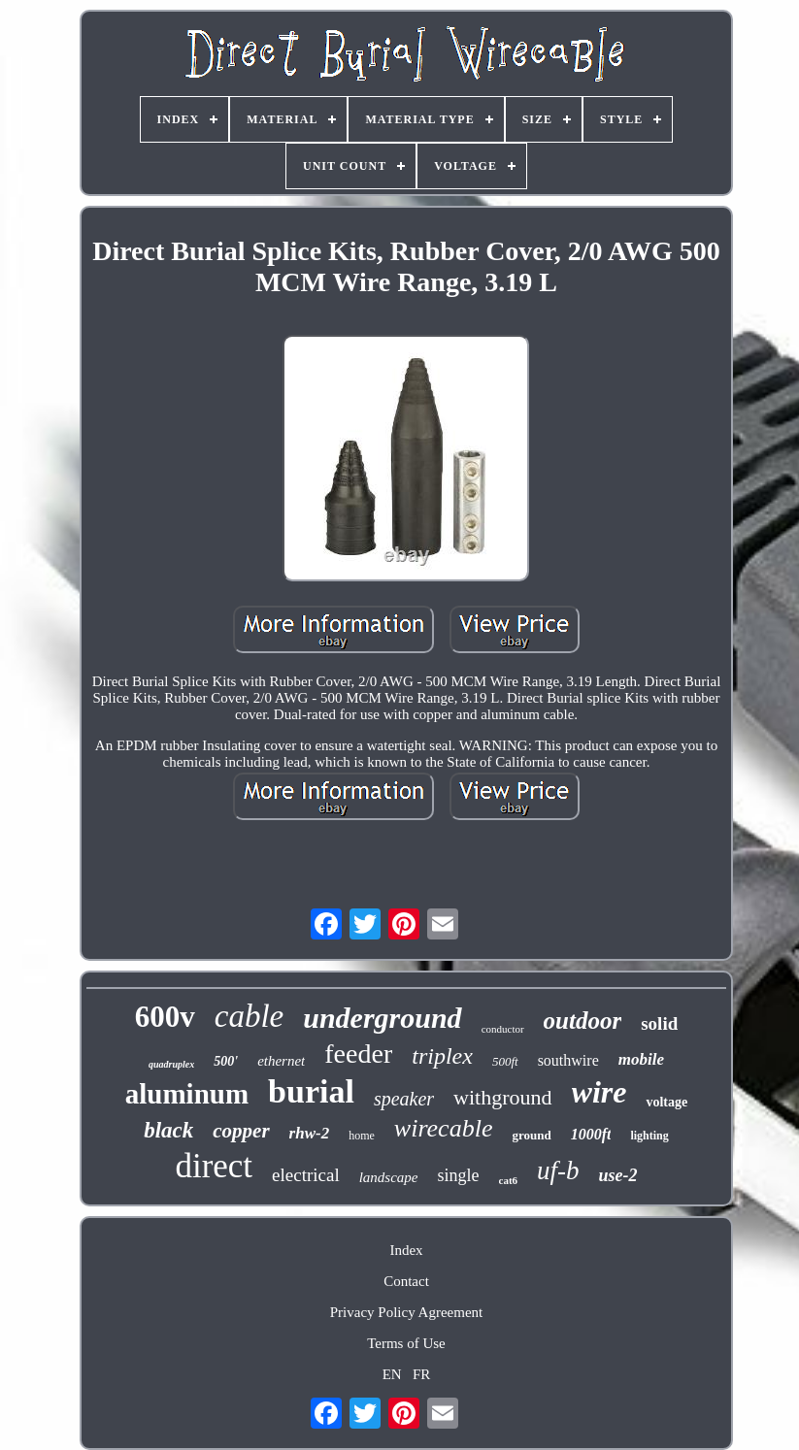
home (362, 1135)
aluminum (187, 1093)
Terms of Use (406, 1343)
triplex (442, 1056)
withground (502, 1097)
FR (421, 1374)
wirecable (443, 1128)
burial (311, 1091)
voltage (666, 1102)
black (168, 1130)
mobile (641, 1059)
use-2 (618, 1175)
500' (226, 1061)
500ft (505, 1061)
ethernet (281, 1061)
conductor (503, 1029)
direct (213, 1166)
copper (241, 1130)
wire (599, 1091)
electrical (306, 1175)
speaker (404, 1098)
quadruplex (171, 1064)
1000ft (591, 1134)
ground (531, 1135)
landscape (388, 1177)
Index (405, 1250)
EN (392, 1374)
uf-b (558, 1170)
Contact (406, 1281)
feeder (358, 1053)
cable (249, 1016)
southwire (568, 1060)
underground (382, 1018)
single (459, 1175)
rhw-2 (309, 1133)
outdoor (583, 1020)
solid (659, 1023)
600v (165, 1017)
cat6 (508, 1180)
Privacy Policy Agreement (406, 1312)
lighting (649, 1135)
